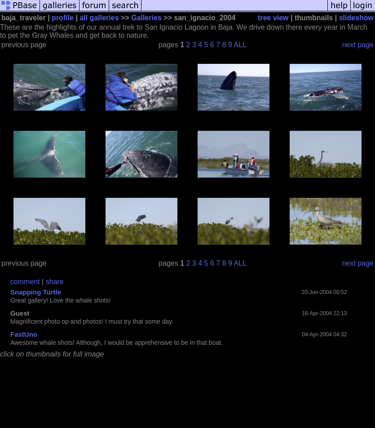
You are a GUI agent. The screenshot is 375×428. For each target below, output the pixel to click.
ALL (240, 45)
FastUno (23, 334)
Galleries (146, 18)
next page (358, 45)
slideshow (356, 18)
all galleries (99, 18)
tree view (273, 18)
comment (25, 281)
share (55, 281)
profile (63, 18)
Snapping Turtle (35, 292)
